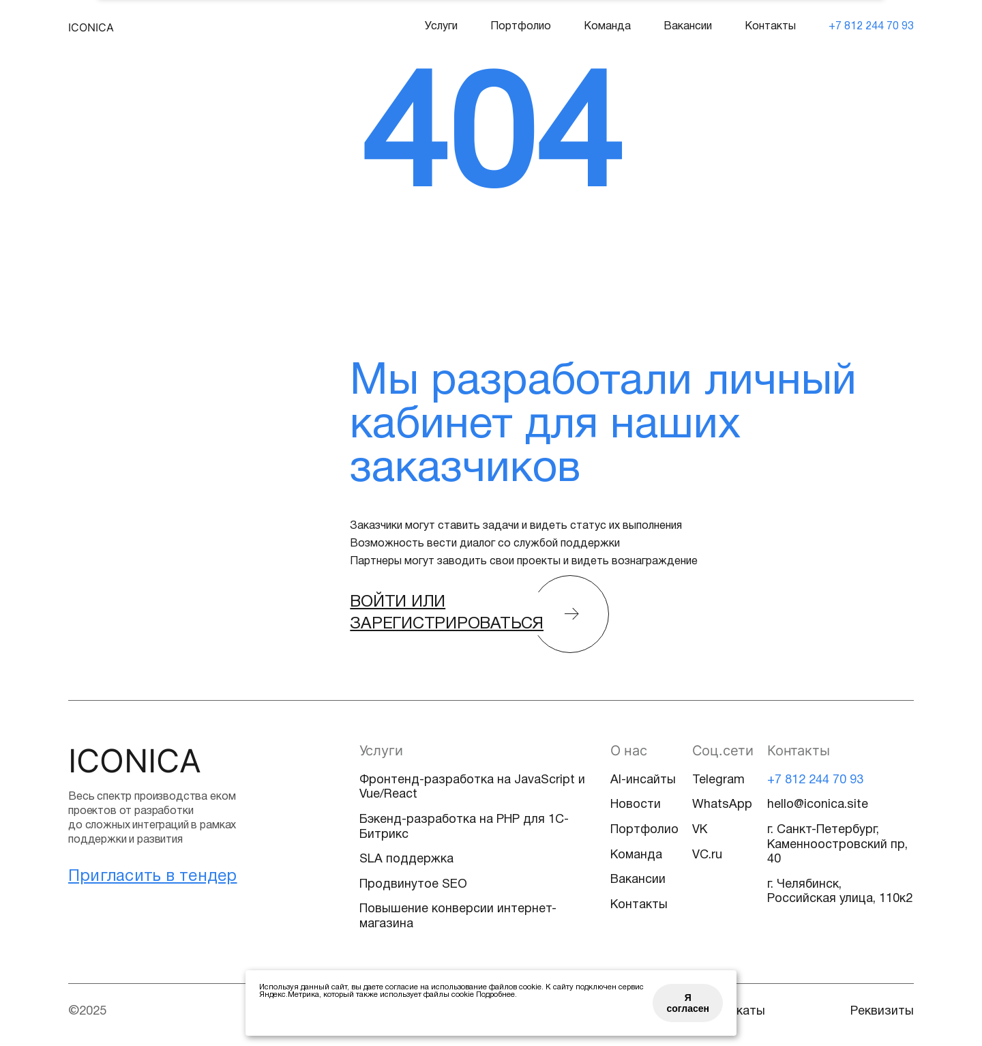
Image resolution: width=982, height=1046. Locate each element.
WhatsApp (722, 805)
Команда (607, 26)
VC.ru (707, 855)
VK (699, 830)
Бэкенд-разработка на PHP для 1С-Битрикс (464, 827)
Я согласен (687, 1003)
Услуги (441, 26)
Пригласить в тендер (152, 876)
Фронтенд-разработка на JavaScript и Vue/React (472, 787)
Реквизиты (882, 1011)
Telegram (718, 780)
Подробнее (495, 994)
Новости (635, 805)
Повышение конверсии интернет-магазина (457, 916)
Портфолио (520, 26)
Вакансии (688, 26)
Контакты (770, 26)
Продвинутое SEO (413, 884)
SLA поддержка (406, 859)
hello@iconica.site (817, 805)
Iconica (91, 27)
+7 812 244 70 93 (871, 26)
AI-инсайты (643, 780)
